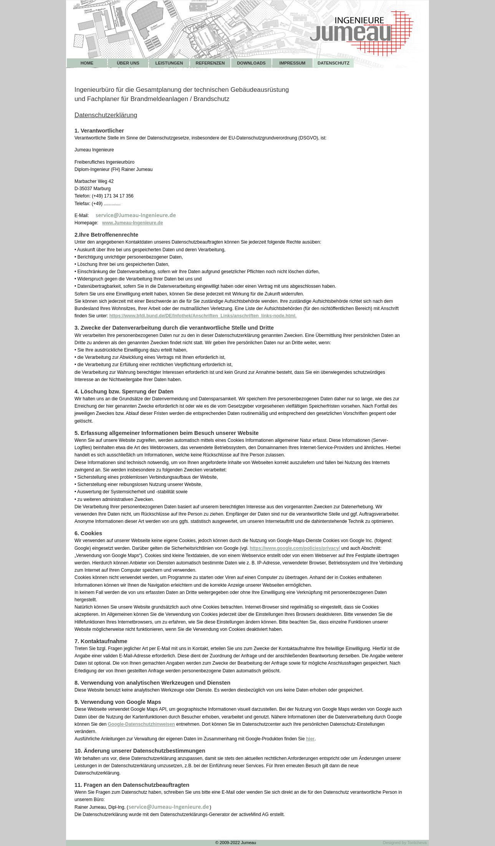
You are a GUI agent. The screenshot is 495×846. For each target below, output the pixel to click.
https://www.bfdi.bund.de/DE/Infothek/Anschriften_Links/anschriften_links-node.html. (203, 315)
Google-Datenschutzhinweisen (141, 724)
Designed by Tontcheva (405, 842)
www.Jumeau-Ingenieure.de (132, 223)
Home (87, 63)
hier (310, 738)
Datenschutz (333, 63)
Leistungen (169, 63)
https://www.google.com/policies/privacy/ (295, 548)
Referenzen (210, 63)
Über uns (128, 63)
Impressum (293, 63)
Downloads (251, 63)
